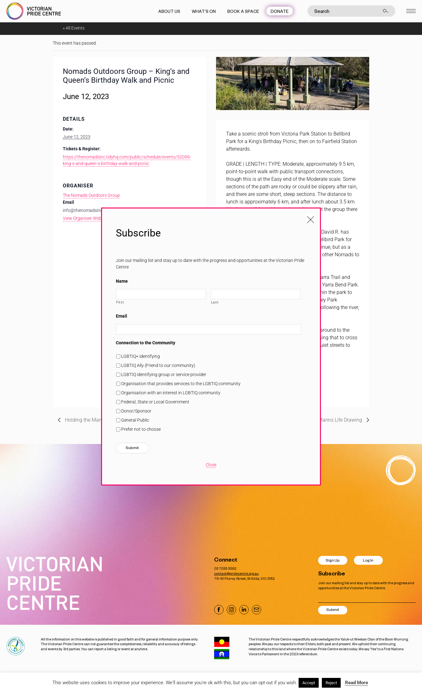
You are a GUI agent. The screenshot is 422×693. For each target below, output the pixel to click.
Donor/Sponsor (136, 410)
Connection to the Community (145, 342)
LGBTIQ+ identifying (140, 356)
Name (122, 281)
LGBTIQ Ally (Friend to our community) (158, 365)
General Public (135, 420)
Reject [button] (331, 682)
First (120, 302)
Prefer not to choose (141, 429)
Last (215, 302)
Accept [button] (308, 682)
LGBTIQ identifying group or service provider (163, 374)
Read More (356, 682)
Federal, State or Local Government (155, 401)
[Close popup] (310, 218)
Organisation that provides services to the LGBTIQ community (181, 383)
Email (121, 316)
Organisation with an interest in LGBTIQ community (170, 392)
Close (211, 464)
